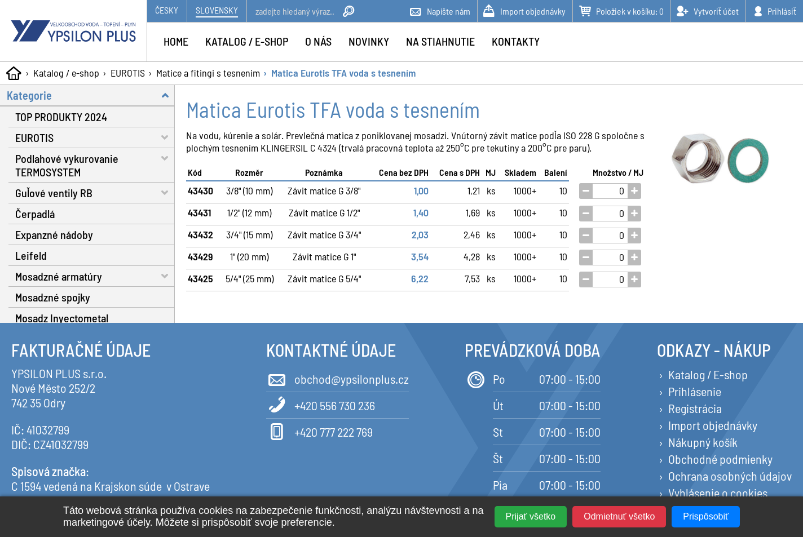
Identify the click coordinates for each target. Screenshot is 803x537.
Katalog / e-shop (66, 72)
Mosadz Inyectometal (61, 318)
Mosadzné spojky (52, 297)
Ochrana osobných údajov (730, 475)
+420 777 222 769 (319, 431)
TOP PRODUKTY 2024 (61, 116)
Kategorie (91, 95)
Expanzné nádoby (54, 234)
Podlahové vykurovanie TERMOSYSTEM (95, 163)
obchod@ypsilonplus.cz (337, 378)
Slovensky (217, 10)
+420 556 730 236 (320, 404)
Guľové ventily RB (95, 192)
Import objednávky (712, 425)
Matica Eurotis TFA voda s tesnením (343, 72)
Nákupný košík (703, 441)
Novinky (368, 41)
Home (176, 41)
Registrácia (695, 408)
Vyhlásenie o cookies (717, 492)
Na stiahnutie (440, 41)
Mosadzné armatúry (95, 276)
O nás (318, 41)
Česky (166, 10)
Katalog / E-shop (708, 374)
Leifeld (31, 255)
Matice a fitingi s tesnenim (208, 72)
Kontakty (516, 41)
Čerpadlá (35, 213)
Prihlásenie (694, 391)
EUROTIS (128, 72)
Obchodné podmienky (720, 458)
